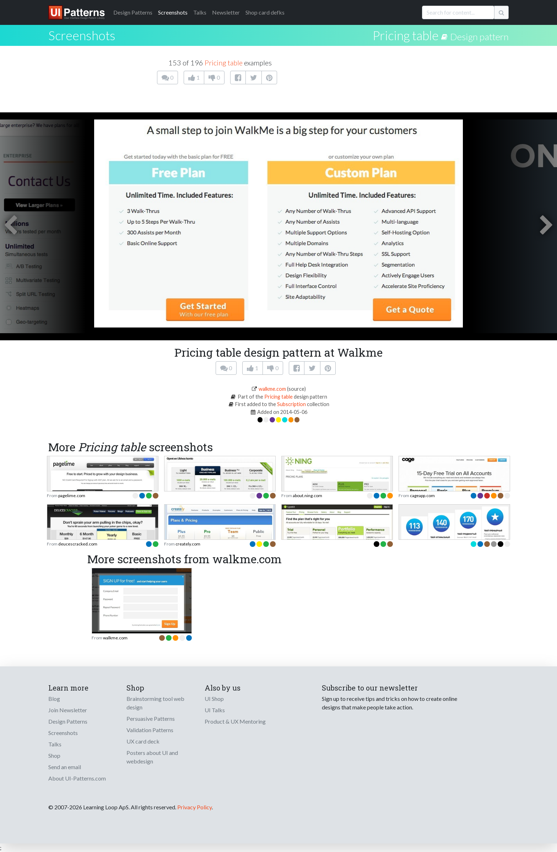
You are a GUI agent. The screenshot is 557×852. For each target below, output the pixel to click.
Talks (199, 12)
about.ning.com (307, 495)
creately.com (187, 544)
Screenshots (173, 12)
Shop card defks (265, 12)
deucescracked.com (77, 544)
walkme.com (272, 389)
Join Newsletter (67, 710)
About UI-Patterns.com (77, 778)
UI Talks (215, 710)
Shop (54, 755)
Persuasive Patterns (150, 718)
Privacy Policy (194, 807)
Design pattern (479, 36)
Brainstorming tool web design (155, 702)
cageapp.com (422, 495)
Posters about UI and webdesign (152, 757)
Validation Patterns (149, 729)
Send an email (64, 766)
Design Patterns (67, 721)
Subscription (291, 404)
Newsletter (226, 12)
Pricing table (406, 35)
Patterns (132, 12)
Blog (54, 698)
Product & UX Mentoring (235, 721)
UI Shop (214, 698)
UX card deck (142, 741)
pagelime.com (71, 495)
